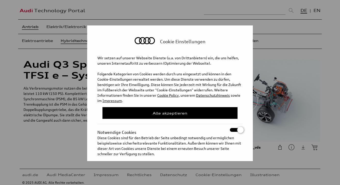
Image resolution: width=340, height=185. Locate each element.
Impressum (112, 100)
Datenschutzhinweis (213, 95)
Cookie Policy (168, 95)
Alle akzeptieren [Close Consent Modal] (170, 113)
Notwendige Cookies (170, 130)
